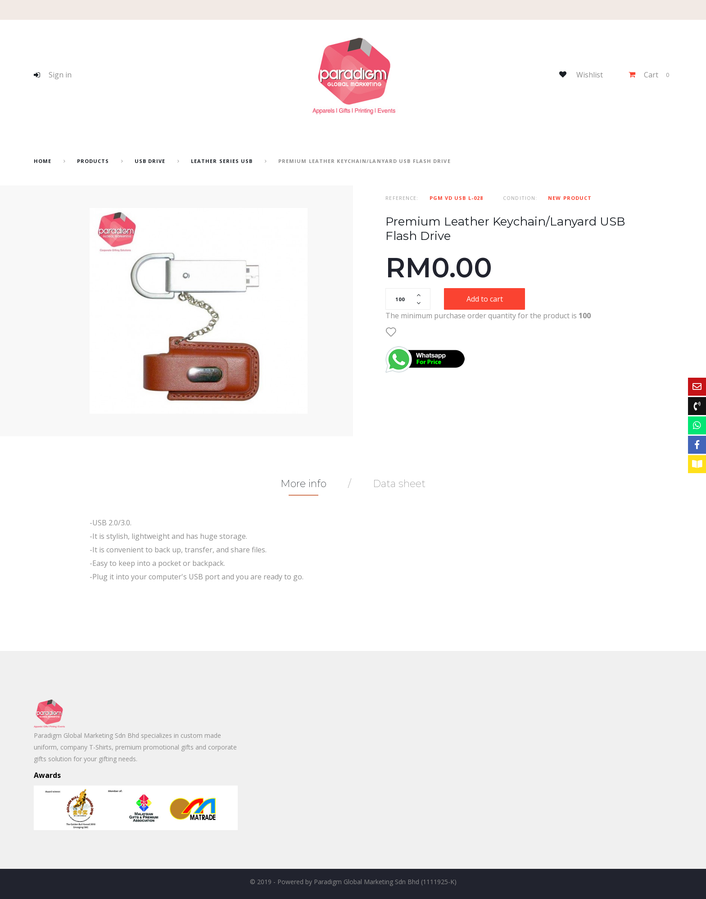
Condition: (520, 197)
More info (303, 484)
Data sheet (399, 484)
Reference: (401, 197)
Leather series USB (222, 161)
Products (93, 161)
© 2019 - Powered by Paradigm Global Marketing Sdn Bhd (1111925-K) (353, 881)
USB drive (150, 161)
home (42, 161)
